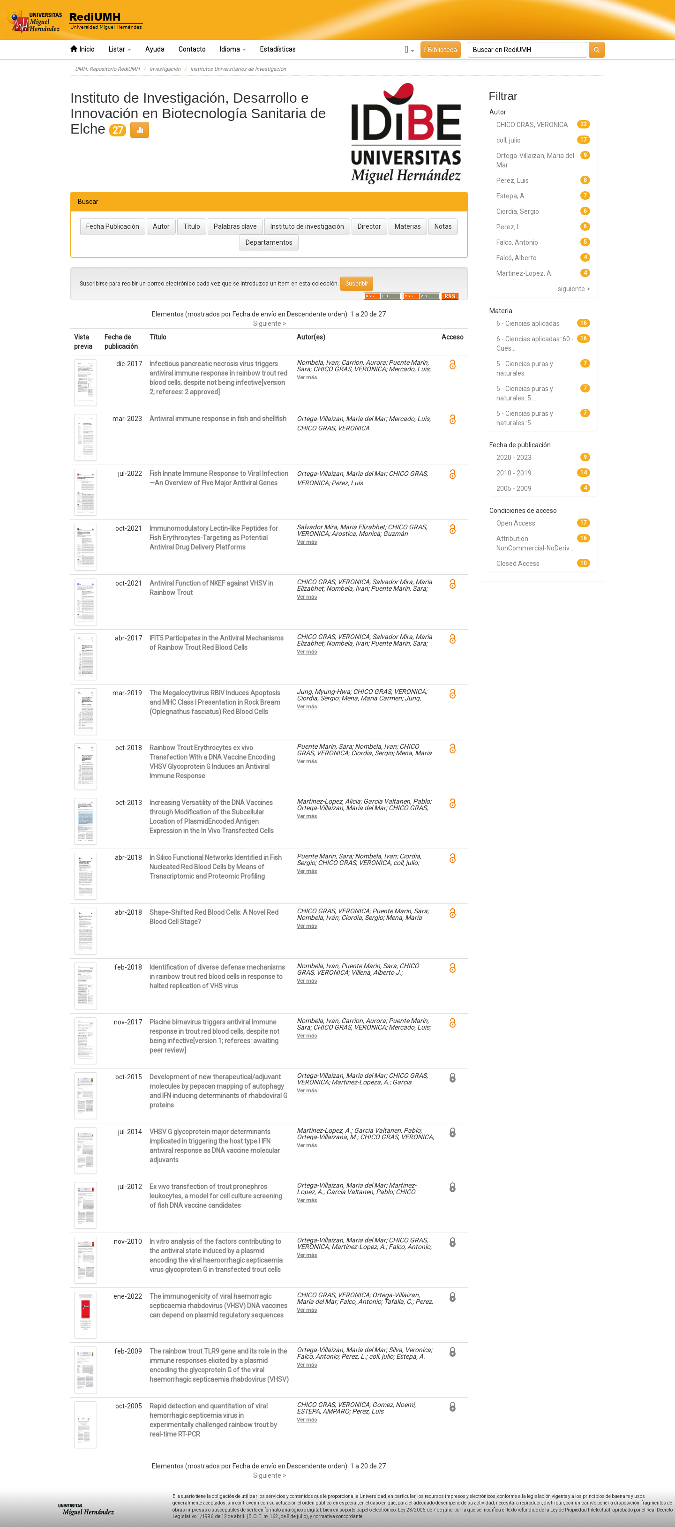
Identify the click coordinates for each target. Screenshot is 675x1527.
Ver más (307, 377)
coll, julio (508, 140)
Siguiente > (269, 323)
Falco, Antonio (517, 242)
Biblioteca (440, 49)
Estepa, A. (511, 196)
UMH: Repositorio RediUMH (107, 69)
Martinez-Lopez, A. (524, 273)
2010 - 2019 (514, 473)
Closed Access (518, 563)
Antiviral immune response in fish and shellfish (218, 418)
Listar (120, 49)
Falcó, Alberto (516, 258)
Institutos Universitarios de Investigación (238, 69)
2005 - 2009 (514, 488)
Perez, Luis (512, 180)
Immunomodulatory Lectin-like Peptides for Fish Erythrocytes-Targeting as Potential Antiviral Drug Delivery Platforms (214, 538)
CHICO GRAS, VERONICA (532, 124)
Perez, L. (509, 227)
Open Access (515, 523)
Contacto (192, 49)
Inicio (82, 49)
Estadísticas (278, 49)
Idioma (233, 49)
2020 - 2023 (514, 457)
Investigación (165, 69)
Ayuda (155, 49)
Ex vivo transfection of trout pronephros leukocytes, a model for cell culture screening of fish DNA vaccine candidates (216, 1196)
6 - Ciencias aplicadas (528, 323)
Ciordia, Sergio (517, 211)
